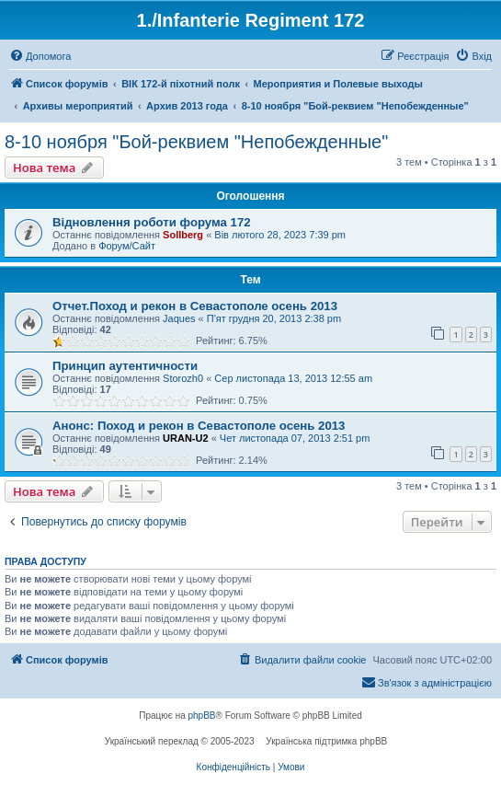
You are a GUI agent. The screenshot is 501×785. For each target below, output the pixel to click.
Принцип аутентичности (125, 366)
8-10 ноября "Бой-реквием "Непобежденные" (196, 142)
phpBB (202, 715)
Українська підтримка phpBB (326, 741)
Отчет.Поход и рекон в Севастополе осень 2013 (194, 306)
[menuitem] (40, 56)
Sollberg (183, 234)
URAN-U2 (186, 438)
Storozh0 (183, 378)
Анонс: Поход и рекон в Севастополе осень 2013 (198, 426)
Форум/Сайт (126, 245)
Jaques (179, 318)
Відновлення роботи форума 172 (151, 222)
